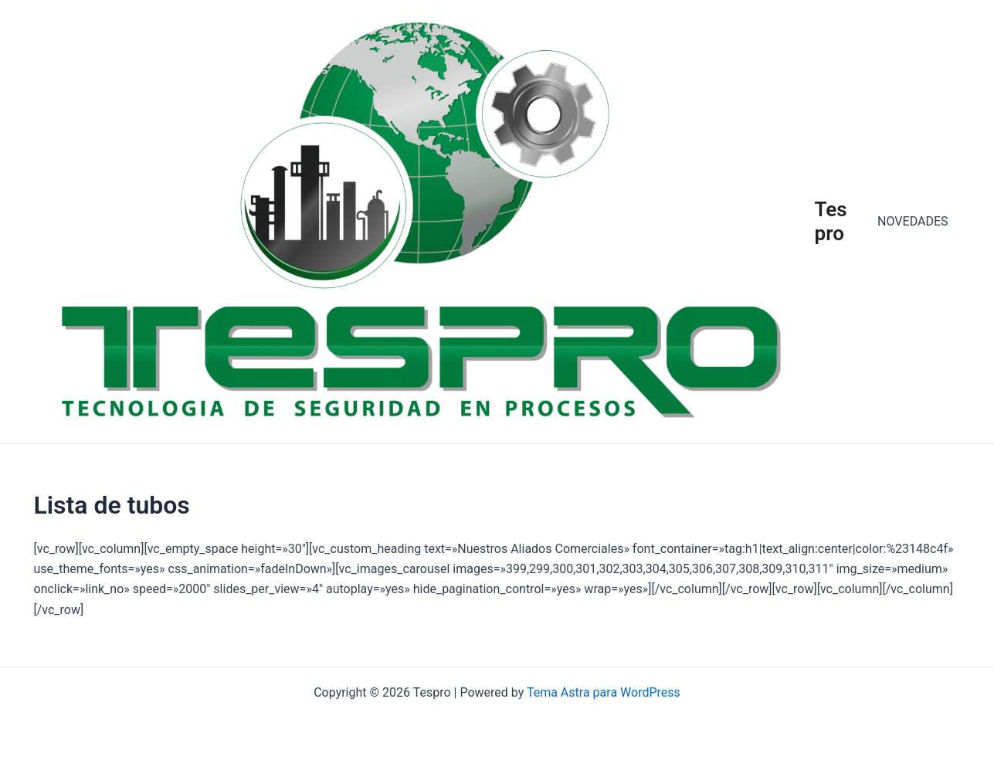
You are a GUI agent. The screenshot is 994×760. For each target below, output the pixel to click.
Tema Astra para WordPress (603, 692)
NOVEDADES (912, 221)
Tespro (831, 221)
